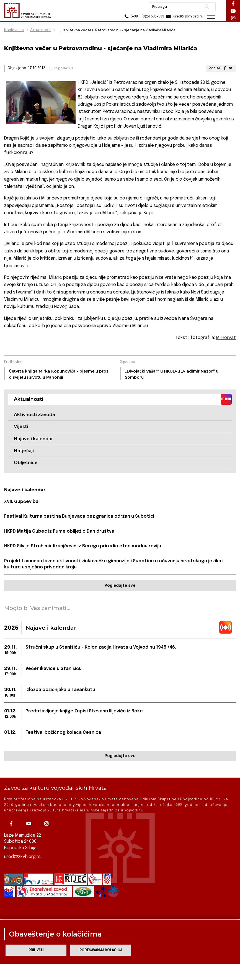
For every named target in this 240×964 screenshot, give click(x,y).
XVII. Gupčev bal (22, 501)
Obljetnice (26, 462)
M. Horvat (226, 337)
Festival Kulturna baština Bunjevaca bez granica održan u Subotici (79, 516)
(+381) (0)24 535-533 (143, 16)
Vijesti (21, 426)
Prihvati (36, 950)
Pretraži (206, 7)
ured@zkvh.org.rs (22, 856)
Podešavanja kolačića (100, 950)
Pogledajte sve (120, 586)
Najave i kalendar (33, 438)
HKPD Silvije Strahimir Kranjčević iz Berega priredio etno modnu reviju (82, 546)
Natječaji (24, 450)
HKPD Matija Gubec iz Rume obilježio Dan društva (59, 531)
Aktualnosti (40, 30)
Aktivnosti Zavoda (34, 414)
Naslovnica (14, 30)
